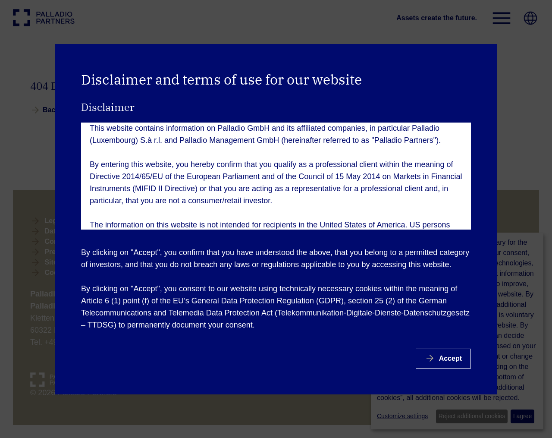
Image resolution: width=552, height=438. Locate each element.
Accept (449, 358)
